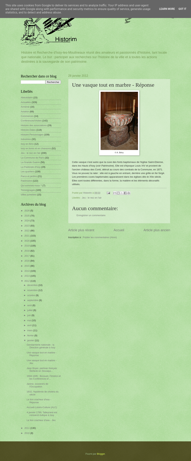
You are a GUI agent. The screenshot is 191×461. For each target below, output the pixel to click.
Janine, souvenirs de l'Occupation (37, 385)
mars (30, 330)
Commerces (27, 116)
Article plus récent (81, 230)
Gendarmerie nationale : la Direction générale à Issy (41, 346)
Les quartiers (27, 171)
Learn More (167, 8)
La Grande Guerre (30, 162)
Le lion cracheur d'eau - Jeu (41, 420)
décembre (32, 285)
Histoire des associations (34, 125)
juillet (30, 310)
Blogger (101, 453)
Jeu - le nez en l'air (92, 197)
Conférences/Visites (31, 120)
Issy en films (27, 144)
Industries (26, 139)
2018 (27, 250)
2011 (27, 428)
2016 (27, 260)
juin (29, 315)
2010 (27, 433)
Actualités (26, 102)
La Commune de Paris (32, 157)
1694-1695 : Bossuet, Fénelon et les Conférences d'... (44, 377)
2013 (27, 275)
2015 (27, 265)
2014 (27, 271)
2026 (27, 210)
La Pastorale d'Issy (30, 167)
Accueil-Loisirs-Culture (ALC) (42, 407)
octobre (31, 295)
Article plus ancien (157, 230)
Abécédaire (27, 97)
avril (29, 325)
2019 (27, 245)
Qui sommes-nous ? (31, 185)
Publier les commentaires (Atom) (100, 237)
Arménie (25, 106)
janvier (31, 340)
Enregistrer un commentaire (91, 215)
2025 (27, 215)
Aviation (25, 111)
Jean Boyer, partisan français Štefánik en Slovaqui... (42, 369)
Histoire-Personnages (32, 134)
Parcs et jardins (29, 176)
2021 (27, 235)
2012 (27, 281)
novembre (32, 290)
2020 (27, 240)
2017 (27, 255)
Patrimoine (26, 180)
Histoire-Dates (28, 130)
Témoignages (28, 190)
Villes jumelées (28, 194)
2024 (27, 220)
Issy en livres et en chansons (36, 148)
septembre (33, 300)
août (29, 305)
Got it (182, 8)
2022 (27, 230)
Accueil (119, 230)
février (30, 335)
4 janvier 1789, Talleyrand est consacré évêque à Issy (42, 413)
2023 (27, 225)
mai (29, 320)
